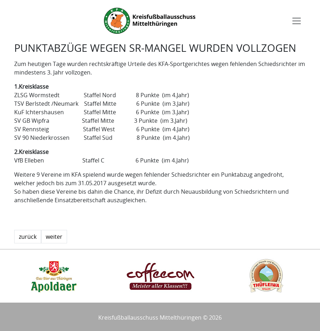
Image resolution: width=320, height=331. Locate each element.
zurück (28, 237)
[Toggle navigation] (296, 21)
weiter (54, 237)
